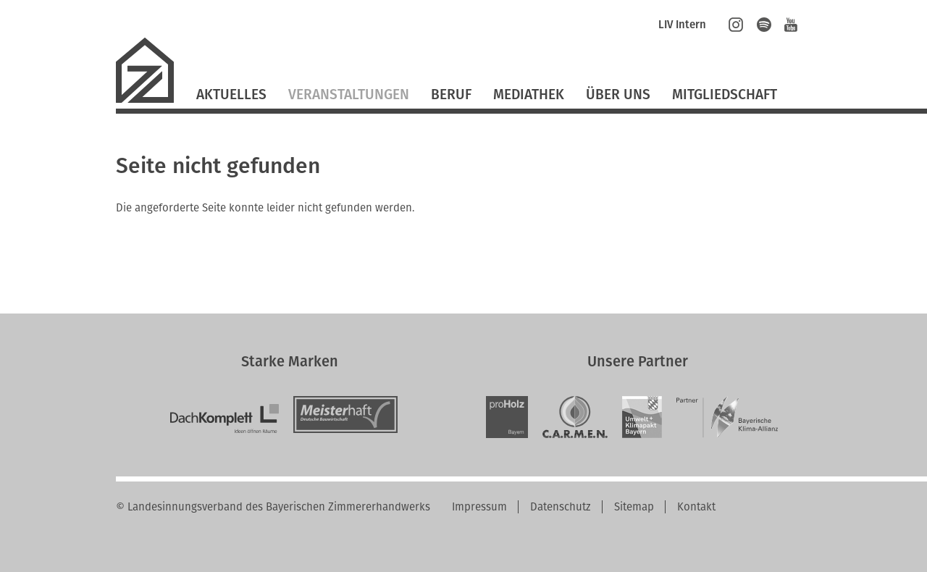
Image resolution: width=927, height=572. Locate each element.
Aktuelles (231, 94)
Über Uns (618, 94)
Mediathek (528, 94)
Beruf (451, 94)
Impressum (479, 506)
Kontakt (696, 506)
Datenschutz (560, 506)
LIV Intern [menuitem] (682, 25)
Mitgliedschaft (724, 94)
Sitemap (634, 506)
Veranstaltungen (348, 94)
